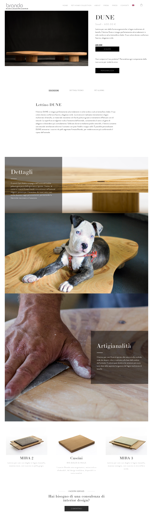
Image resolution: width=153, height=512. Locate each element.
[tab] (53, 91)
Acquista (107, 49)
